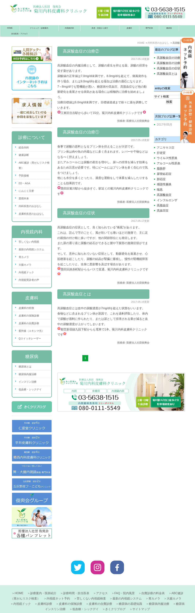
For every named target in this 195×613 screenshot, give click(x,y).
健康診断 (24, 155)
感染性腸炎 (164, 184)
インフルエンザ (167, 200)
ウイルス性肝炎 (167, 158)
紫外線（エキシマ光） (31, 330)
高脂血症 (163, 205)
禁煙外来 (24, 198)
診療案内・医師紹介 (43, 581)
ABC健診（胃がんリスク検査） (34, 165)
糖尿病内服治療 (28, 374)
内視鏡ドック (26, 272)
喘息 (160, 189)
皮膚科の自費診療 (29, 323)
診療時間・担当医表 (76, 581)
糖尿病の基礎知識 (130, 592)
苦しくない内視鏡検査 (91, 587)
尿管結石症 (164, 173)
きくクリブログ (115, 597)
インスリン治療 (28, 381)
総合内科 (24, 147)
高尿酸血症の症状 (79, 213)
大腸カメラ (25, 264)
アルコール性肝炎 (168, 163)
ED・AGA (24, 183)
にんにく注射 (26, 190)
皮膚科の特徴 (26, 307)
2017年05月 (164, 124)
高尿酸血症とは (77, 294)
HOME (10, 28)
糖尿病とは (25, 366)
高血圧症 (163, 210)
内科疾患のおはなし (30, 206)
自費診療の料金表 (153, 581)
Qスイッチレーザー (30, 338)
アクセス (102, 581)
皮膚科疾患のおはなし (31, 213)
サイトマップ (141, 597)
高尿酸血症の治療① (81, 132)
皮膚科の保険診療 (29, 315)
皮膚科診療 (44, 592)
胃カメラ (24, 257)
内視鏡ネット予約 (58, 587)
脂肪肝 (161, 168)
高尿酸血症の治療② (81, 51)
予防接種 (24, 175)
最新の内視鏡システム (31, 249)
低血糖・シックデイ (30, 389)
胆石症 (161, 179)
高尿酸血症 (164, 194)
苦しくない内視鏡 (29, 241)
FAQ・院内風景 (124, 581)
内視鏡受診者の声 (29, 279)
